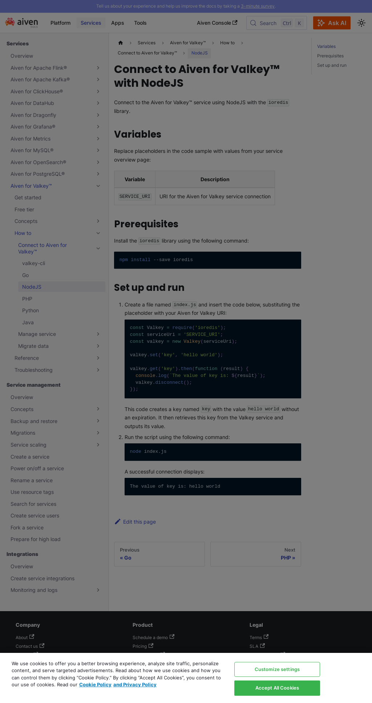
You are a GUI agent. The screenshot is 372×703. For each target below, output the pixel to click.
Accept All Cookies (277, 688)
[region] (186, 678)
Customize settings (277, 669)
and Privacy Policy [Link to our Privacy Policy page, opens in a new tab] (135, 684)
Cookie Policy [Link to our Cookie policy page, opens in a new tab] (95, 684)
